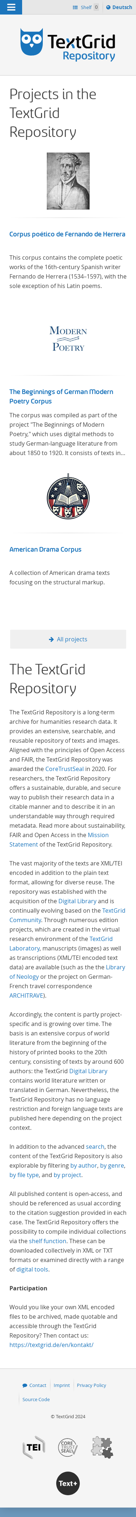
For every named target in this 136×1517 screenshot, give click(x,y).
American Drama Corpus (45, 549)
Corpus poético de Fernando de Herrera (67, 234)
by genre (112, 1165)
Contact (37, 1385)
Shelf (89, 7)
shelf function (47, 1241)
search (95, 1147)
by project (67, 1175)
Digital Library (77, 901)
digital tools (32, 1269)
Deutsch (123, 8)
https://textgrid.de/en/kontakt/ (51, 1345)
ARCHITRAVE (26, 995)
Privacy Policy (91, 1385)
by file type (24, 1175)
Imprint (62, 1385)
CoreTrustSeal (64, 769)
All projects (72, 639)
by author (83, 1165)
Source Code (36, 1399)
